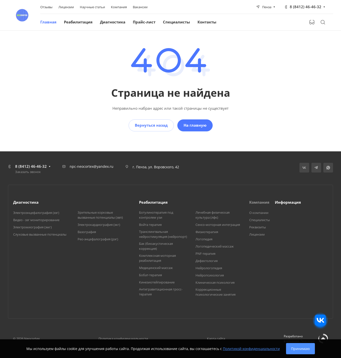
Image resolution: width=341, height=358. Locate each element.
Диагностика (26, 202)
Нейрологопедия (208, 268)
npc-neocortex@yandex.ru (91, 166)
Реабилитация (153, 202)
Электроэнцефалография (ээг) (36, 212)
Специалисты (259, 220)
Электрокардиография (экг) (99, 224)
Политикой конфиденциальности (251, 348)
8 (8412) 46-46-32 (305, 6)
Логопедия (203, 239)
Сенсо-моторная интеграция (217, 224)
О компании (258, 212)
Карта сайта (216, 338)
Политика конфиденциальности (123, 338)
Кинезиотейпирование (157, 282)
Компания (259, 202)
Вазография (87, 232)
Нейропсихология (209, 275)
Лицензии (257, 234)
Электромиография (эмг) (32, 227)
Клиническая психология (215, 282)
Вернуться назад (151, 125)
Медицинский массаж (156, 268)
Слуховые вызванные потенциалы (39, 234)
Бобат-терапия (150, 275)
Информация (288, 202)
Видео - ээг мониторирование (36, 220)
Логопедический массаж (214, 246)
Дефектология (206, 261)
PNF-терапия (205, 253)
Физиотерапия (206, 232)
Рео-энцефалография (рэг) (98, 239)
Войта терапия (150, 224)
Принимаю (300, 348)
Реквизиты (257, 227)
